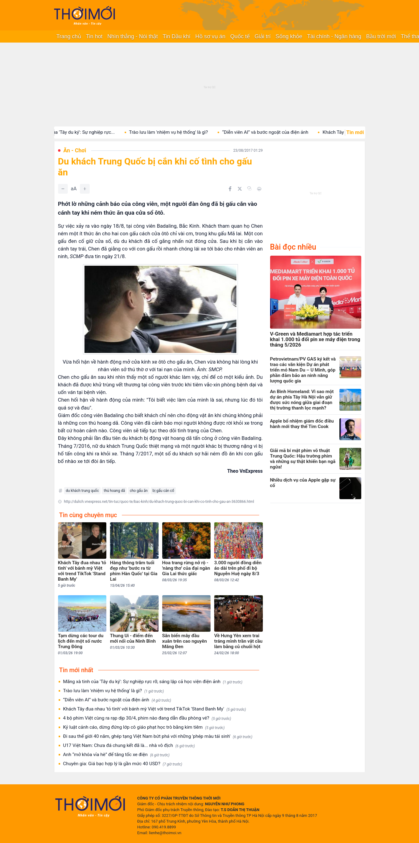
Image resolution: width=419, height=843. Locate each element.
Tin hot (94, 36)
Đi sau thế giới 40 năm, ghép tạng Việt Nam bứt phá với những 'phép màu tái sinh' (157, 736)
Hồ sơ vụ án (210, 36)
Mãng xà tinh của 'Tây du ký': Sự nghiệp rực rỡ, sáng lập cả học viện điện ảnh (152, 682)
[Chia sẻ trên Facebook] (230, 188)
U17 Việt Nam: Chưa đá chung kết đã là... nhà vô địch (129, 745)
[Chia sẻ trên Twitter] (239, 188)
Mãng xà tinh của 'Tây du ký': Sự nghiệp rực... (75, 132)
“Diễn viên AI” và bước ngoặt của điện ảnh (271, 132)
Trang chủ (69, 36)
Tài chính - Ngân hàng (334, 36)
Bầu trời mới (381, 36)
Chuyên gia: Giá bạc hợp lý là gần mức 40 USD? (122, 764)
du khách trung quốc (82, 491)
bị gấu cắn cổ (163, 491)
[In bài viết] (259, 188)
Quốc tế (240, 36)
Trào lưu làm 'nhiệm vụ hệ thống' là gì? (174, 132)
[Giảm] (63, 189)
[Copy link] (249, 188)
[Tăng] (85, 189)
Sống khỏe (289, 36)
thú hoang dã (114, 491)
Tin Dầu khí (176, 36)
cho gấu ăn (139, 491)
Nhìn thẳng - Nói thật (132, 36)
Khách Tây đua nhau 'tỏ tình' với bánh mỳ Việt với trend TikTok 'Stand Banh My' (154, 709)
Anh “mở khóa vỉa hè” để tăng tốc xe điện (116, 755)
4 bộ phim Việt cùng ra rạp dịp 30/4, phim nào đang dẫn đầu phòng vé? (147, 718)
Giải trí (263, 36)
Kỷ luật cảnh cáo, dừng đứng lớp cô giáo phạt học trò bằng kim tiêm (144, 727)
